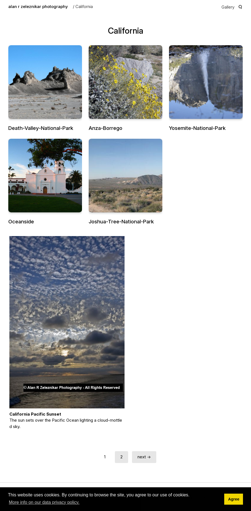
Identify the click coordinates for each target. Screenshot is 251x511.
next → (144, 456)
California (84, 6)
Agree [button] (233, 499)
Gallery (227, 7)
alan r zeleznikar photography (38, 6)
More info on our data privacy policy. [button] (44, 502)
